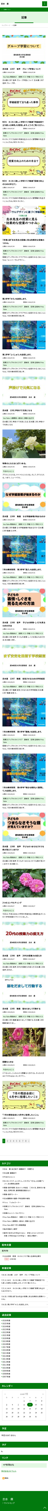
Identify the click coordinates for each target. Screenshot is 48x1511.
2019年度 (6, 1341)
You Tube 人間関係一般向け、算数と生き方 (19, 1221)
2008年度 (6, 1373)
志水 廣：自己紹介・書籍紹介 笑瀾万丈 (19, 1169)
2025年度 (6, 1323)
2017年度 (6, 1347)
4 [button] (13, 1141)
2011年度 (6, 1364)
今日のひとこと (9, 1177)
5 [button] (16, 1141)
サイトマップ (9, 1503)
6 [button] (19, 1141)
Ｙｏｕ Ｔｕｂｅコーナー (12, 1202)
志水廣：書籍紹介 (10, 1173)
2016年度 (6, 1350)
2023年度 (6, 1329)
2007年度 (6, 1376)
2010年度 (6, 1368)
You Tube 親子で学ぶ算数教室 (15, 1225)
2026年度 (6, 1320)
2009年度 (6, 1370)
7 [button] (22, 1141)
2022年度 (6, 1332)
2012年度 (6, 1362)
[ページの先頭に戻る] (45, 1508)
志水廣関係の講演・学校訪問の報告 (17, 1198)
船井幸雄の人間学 (10, 1229)
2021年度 (6, 1335)
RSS (6, 1478)
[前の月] (4, 1394)
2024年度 (6, 1326)
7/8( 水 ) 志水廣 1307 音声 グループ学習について (20, 1275)
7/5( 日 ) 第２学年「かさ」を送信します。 (15, 1304)
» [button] (28, 1141)
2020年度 (6, 1338)
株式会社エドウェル (8, 1471)
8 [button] (25, 1141)
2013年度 (6, 1359)
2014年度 (6, 1356)
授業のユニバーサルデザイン (14, 1213)
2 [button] (7, 1141)
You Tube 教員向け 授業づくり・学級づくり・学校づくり (24, 1217)
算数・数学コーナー (11, 1194)
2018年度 (6, 1344)
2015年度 (6, 1353)
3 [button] (10, 1141)
